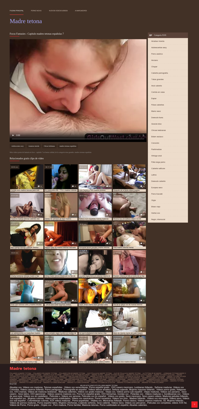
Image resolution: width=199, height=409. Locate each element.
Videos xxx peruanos (135, 403)
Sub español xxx (18, 398)
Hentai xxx (155, 213)
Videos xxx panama (170, 392)
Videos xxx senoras (70, 396)
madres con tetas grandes (128, 378)
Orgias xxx (46, 405)
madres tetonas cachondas (108, 381)
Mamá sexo (156, 111)
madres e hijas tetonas (28, 379)
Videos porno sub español (130, 392)
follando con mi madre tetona (72, 373)
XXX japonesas (38, 394)
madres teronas (176, 379)
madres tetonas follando (153, 382)
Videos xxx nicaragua (157, 398)
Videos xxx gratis (116, 396)
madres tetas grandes (19, 381)
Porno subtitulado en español (114, 405)
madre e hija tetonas (52, 375)
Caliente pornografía (159, 73)
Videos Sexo (117, 403)
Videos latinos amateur (99, 389)
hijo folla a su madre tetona (99, 373)
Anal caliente (156, 86)
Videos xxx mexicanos (83, 398)
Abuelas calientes (138, 405)
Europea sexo (156, 188)
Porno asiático (157, 54)
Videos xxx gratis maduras (91, 392)
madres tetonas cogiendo (157, 381)
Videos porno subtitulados (57, 398)
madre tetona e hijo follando (139, 375)
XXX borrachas (108, 394)
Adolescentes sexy (159, 47)
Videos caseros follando (32, 389)
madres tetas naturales (41, 381)
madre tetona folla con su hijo (44, 376)
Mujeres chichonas (68, 403)
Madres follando (137, 398)
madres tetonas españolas (68, 146)
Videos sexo (175, 398)
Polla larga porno (158, 162)
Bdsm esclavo (157, 137)
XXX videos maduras (60, 400)
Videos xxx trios (120, 398)
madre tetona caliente (114, 375)
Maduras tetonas (90, 405)
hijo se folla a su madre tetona (127, 373)
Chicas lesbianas (158, 130)
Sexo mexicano (133, 396)
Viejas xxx (110, 392)
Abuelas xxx (16, 387)
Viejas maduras (151, 392)
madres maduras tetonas (76, 379)
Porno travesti (157, 194)
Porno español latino (47, 403)
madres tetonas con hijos (30, 382)
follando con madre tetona (45, 373)
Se (164, 400)
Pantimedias (156, 149)
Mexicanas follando (112, 400)
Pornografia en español (75, 389)
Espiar (153, 98)
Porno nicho (36, 10)
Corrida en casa (158, 92)
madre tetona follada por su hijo (73, 376)
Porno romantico (103, 398)
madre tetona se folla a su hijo (103, 376)
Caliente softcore (158, 168)
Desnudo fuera (157, 118)
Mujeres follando (175, 400)
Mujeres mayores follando (142, 389)
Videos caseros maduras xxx (61, 394)
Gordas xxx (123, 394)
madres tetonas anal (86, 381)
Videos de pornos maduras (23, 403)
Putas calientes (157, 105)
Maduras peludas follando (175, 396)
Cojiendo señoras (87, 403)
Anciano (154, 60)
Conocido (155, 143)
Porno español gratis (99, 387)
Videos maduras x (154, 394)
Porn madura (59, 405)
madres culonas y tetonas (153, 378)
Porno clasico (129, 400)
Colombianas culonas (38, 400)
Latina (153, 175)
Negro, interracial (158, 219)
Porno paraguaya (53, 389)
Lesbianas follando (143, 387)
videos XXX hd (179, 403)
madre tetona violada (155, 376)
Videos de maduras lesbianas (42, 392)
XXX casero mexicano (122, 387)
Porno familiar (74, 405)
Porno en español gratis (88, 394)
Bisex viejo (155, 207)
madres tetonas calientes (133, 381)
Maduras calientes (68, 392)
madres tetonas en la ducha (103, 382)
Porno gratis (33, 405)
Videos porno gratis (165, 389)
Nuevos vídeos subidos (58, 10)
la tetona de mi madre (152, 373)
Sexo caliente (103, 403)
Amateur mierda (157, 41)
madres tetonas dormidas (78, 382)
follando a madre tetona (20, 373)
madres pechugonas (116, 379)
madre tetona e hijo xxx (164, 375)
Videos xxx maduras (33, 387)
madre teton (97, 375)
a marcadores (81, 10)
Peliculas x (55, 396)
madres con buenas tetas (79, 378)
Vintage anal (156, 156)
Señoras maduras (163, 387)
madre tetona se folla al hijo (131, 376)
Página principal (16, 10)
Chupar (154, 67)
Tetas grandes (157, 79)
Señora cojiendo (120, 389)
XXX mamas (20, 392)
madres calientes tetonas (56, 378)
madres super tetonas (158, 379)
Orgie (153, 200)
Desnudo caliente (158, 181)
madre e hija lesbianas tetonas (28, 375)
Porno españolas (81, 400)
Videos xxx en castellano (35, 396)
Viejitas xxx (96, 400)
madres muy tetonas (97, 379)
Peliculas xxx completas (159, 403)
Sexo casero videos (151, 396)
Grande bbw (156, 124)
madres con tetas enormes (103, 378)
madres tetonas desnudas (54, 382)
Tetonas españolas (53, 387)
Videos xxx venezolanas (76, 387)
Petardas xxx (137, 394)
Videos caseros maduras (150, 400)
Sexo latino (23, 394)
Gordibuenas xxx (172, 394)
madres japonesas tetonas (52, 379)
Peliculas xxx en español (94, 396)
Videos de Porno (18, 405)
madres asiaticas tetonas (32, 378)
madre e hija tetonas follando (77, 375)
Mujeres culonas (36, 398)
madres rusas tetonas (137, 379)
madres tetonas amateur (64, 381)
